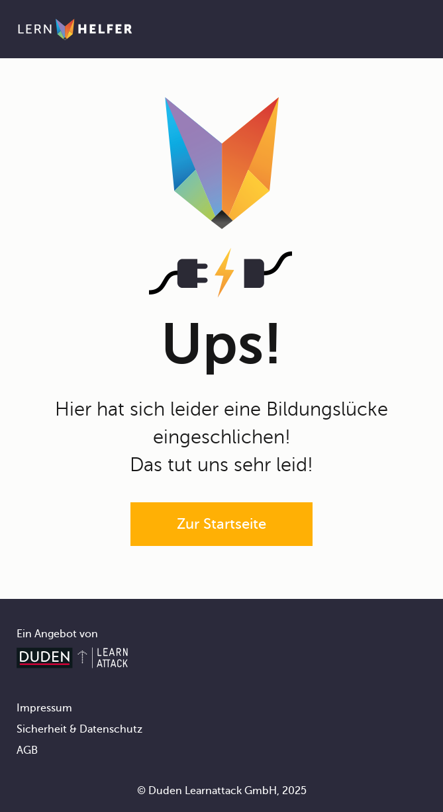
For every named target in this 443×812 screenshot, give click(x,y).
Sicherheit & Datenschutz (79, 729)
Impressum (44, 708)
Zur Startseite (221, 524)
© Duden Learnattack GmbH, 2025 (222, 791)
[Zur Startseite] (75, 29)
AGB (27, 750)
